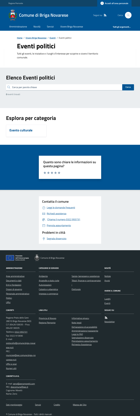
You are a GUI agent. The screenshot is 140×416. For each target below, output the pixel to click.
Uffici (8, 302)
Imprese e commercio (48, 293)
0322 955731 (21, 332)
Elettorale (76, 289)
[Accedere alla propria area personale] (114, 3)
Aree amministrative (15, 276)
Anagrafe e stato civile (49, 280)
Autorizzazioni (45, 285)
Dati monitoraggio (14, 404)
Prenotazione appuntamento (85, 341)
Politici (9, 298)
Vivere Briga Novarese (71, 26)
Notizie (107, 276)
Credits (57, 404)
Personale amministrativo (17, 293)
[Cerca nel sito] (127, 15)
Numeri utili (11, 368)
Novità (36, 26)
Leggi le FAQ (77, 334)
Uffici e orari (11, 364)
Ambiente (43, 276)
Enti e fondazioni (13, 285)
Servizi (50, 26)
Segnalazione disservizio (83, 337)
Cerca (128, 87)
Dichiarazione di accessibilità (84, 327)
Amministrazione (18, 26)
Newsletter (109, 321)
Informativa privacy (80, 318)
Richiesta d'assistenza (82, 344)
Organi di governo (14, 289)
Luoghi (107, 298)
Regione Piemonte (15, 3)
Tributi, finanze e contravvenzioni (86, 283)
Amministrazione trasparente (85, 330)
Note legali (76, 322)
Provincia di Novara (47, 318)
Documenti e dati (13, 280)
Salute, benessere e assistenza (86, 276)
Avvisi (107, 280)
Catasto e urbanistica (48, 289)
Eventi (53, 37)
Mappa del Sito (79, 404)
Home (19, 37)
